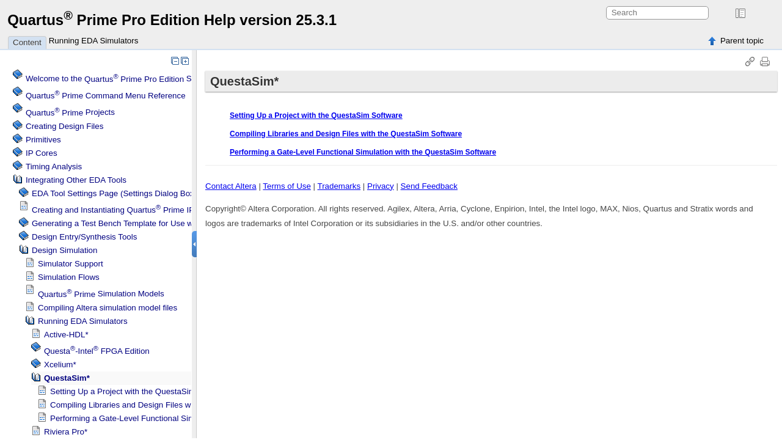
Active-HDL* (66, 334)
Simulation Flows (69, 277)
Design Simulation (64, 250)
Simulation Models (101, 294)
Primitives (43, 139)
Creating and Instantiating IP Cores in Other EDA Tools (160, 210)
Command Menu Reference (106, 95)
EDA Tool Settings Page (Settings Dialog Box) (114, 193)
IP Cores (41, 153)
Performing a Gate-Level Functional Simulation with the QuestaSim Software (188, 418)
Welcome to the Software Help (132, 79)
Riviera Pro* (65, 431)
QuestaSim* (67, 378)
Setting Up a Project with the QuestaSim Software (140, 391)
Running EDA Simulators (94, 40)
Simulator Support (70, 263)
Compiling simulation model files (107, 307)
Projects (70, 112)
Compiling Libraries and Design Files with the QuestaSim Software (170, 404)
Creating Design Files (64, 126)
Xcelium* (60, 364)
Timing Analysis (54, 166)
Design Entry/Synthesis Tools (84, 236)
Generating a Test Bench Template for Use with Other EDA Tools (148, 223)
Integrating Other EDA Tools (76, 180)
